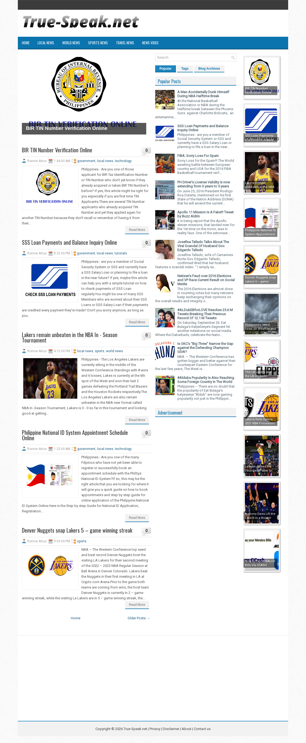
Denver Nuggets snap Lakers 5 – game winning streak (77, 530)
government (86, 161)
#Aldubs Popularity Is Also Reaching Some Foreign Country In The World (205, 380)
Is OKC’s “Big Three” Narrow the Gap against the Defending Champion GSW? (205, 348)
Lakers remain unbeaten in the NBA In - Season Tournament (69, 337)
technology (123, 161)
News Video (150, 42)
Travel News (125, 42)
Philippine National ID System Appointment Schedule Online (75, 435)
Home (25, 42)
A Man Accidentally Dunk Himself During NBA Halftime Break (203, 94)
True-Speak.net (135, 729)
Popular (165, 68)
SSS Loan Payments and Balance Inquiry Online (69, 242)
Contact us (202, 729)
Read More (137, 230)
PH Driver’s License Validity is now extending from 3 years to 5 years (203, 184)
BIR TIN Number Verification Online (66, 128)
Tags (185, 68)
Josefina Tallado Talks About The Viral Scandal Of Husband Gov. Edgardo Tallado (203, 246)
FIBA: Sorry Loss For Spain (198, 156)
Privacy (155, 729)
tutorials (121, 253)
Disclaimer (171, 729)
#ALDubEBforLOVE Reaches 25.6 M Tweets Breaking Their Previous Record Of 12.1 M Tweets (205, 314)
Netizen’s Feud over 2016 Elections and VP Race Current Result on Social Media (206, 280)
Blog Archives (209, 68)
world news (114, 351)
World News (71, 42)
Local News (46, 42)
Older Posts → (139, 618)
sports (99, 351)
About (186, 729)
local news (105, 161)
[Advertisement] (195, 501)
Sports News (98, 42)
